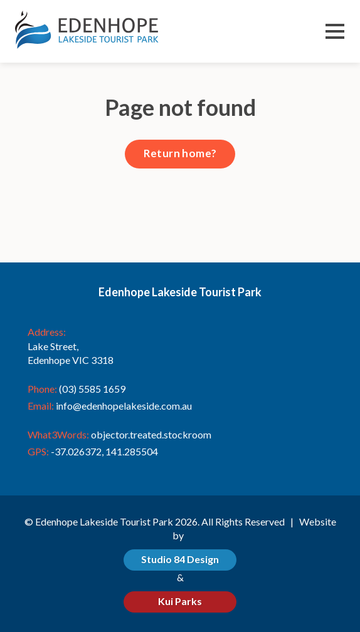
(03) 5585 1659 (92, 389)
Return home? (180, 153)
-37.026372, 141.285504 (104, 451)
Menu (335, 33)
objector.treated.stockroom (151, 434)
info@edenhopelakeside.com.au (124, 406)
